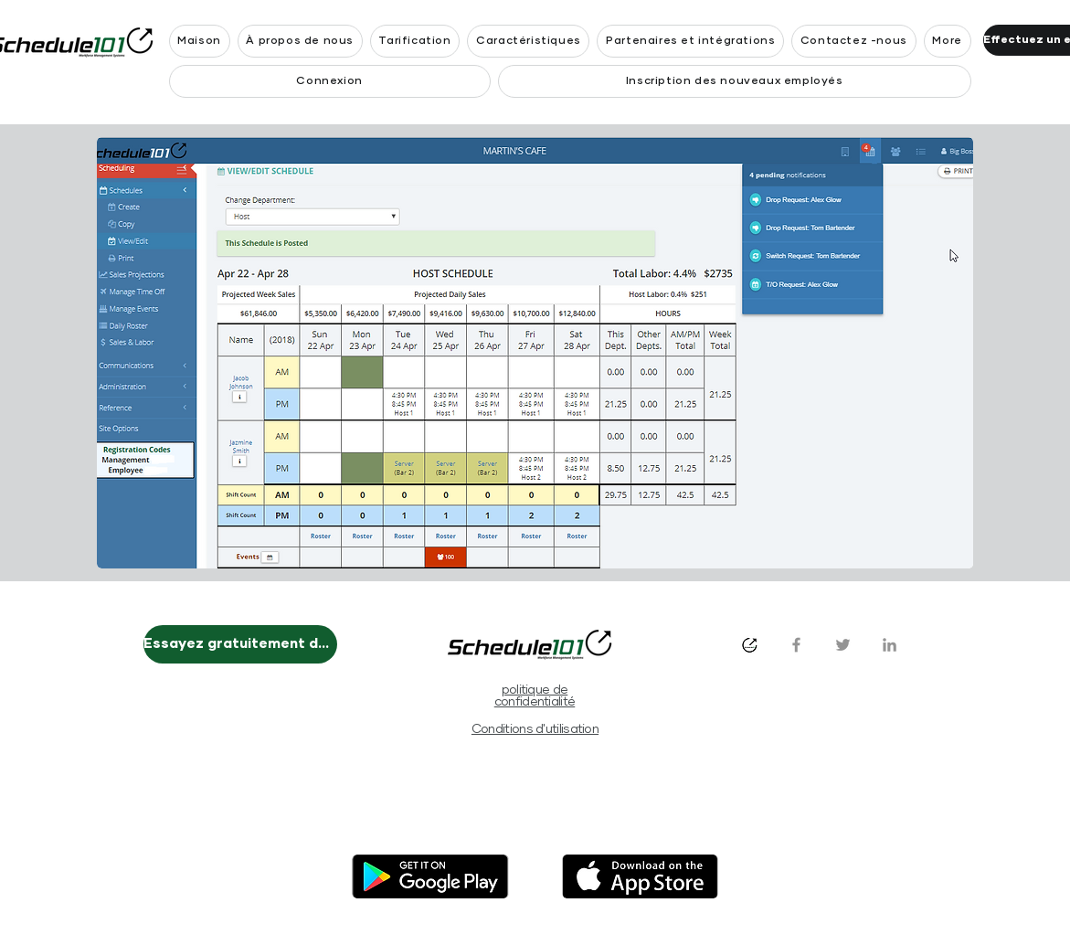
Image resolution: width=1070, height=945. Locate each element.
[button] (947, 41)
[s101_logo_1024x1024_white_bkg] (749, 644)
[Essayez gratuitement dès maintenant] (240, 644)
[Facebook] (796, 644)
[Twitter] (843, 644)
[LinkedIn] (889, 644)
